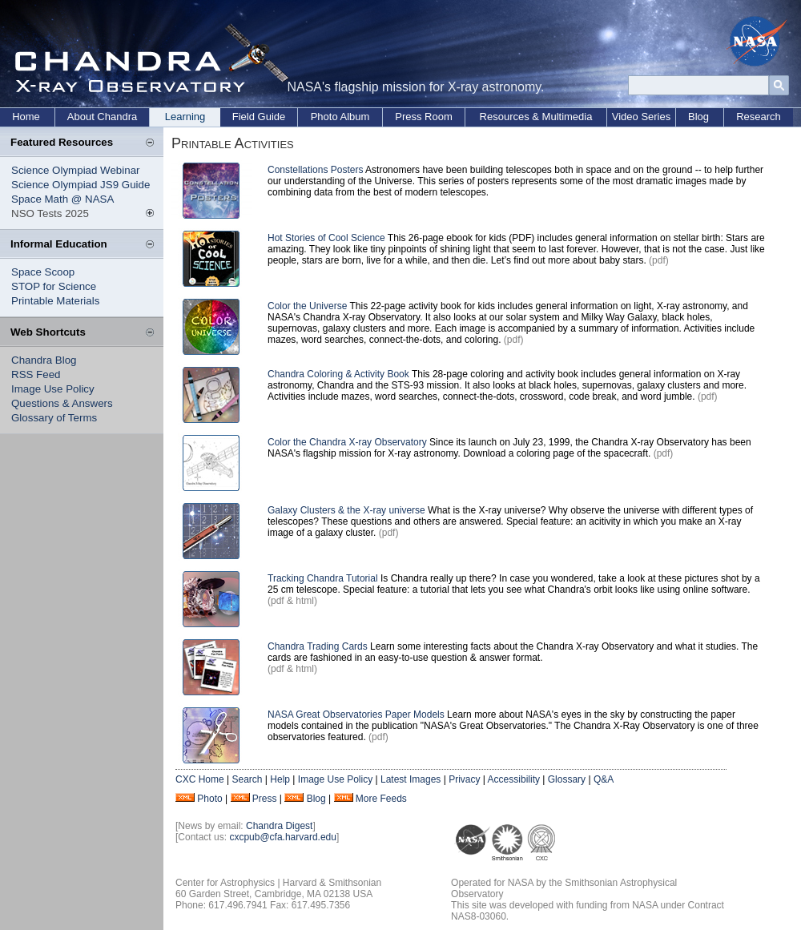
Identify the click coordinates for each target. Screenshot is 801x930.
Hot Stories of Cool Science (328, 238)
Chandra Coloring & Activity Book (338, 374)
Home (26, 117)
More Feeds (381, 798)
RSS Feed (36, 374)
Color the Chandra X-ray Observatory (347, 442)
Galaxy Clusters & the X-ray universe (346, 510)
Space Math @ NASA (62, 199)
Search (246, 779)
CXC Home (199, 779)
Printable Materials (55, 301)
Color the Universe (309, 306)
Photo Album (340, 117)
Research (758, 117)
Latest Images (410, 779)
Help (280, 779)
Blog (698, 117)
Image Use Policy (53, 389)
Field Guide (258, 117)
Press (264, 798)
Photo (209, 798)
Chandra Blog (44, 360)
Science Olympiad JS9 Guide (80, 185)
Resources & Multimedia (536, 117)
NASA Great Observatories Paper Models (356, 714)
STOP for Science (53, 286)
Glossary (567, 779)
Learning (185, 117)
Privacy (464, 779)
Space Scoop (42, 272)
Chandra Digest (279, 825)
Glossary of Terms (54, 418)
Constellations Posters (315, 169)
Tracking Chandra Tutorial (323, 578)
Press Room (424, 117)
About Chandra (102, 117)
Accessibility (514, 779)
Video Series (641, 117)
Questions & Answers (62, 403)
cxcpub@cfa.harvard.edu (282, 837)
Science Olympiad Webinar (75, 170)
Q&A (604, 779)
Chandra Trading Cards (318, 646)
